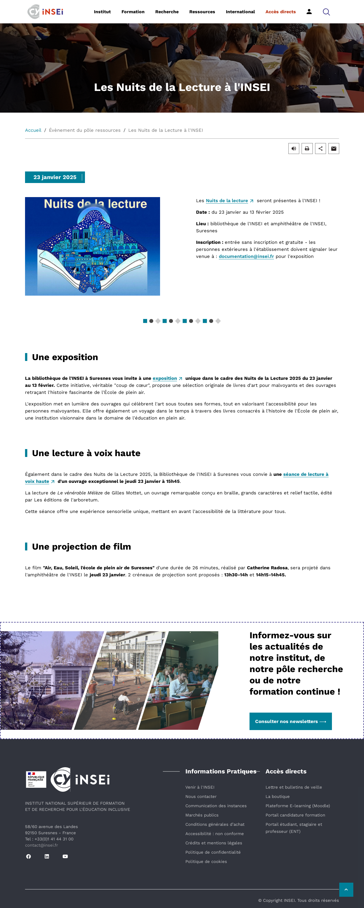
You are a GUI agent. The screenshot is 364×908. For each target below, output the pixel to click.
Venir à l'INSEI (199, 787)
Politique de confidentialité (213, 852)
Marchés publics (202, 815)
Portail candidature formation (295, 815)
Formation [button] (133, 11)
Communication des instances (216, 805)
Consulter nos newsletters (290, 721)
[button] (326, 11)
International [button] (240, 11)
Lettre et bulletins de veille (294, 787)
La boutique (278, 796)
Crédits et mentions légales (213, 842)
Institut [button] (102, 11)
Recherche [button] (167, 11)
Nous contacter (201, 796)
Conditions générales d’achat (214, 824)
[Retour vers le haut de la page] (346, 890)
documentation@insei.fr (246, 256)
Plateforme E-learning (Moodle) (298, 805)
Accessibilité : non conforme (214, 833)
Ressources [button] (202, 11)
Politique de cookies (206, 861)
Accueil (33, 130)
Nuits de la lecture (227, 200)
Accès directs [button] (281, 11)
